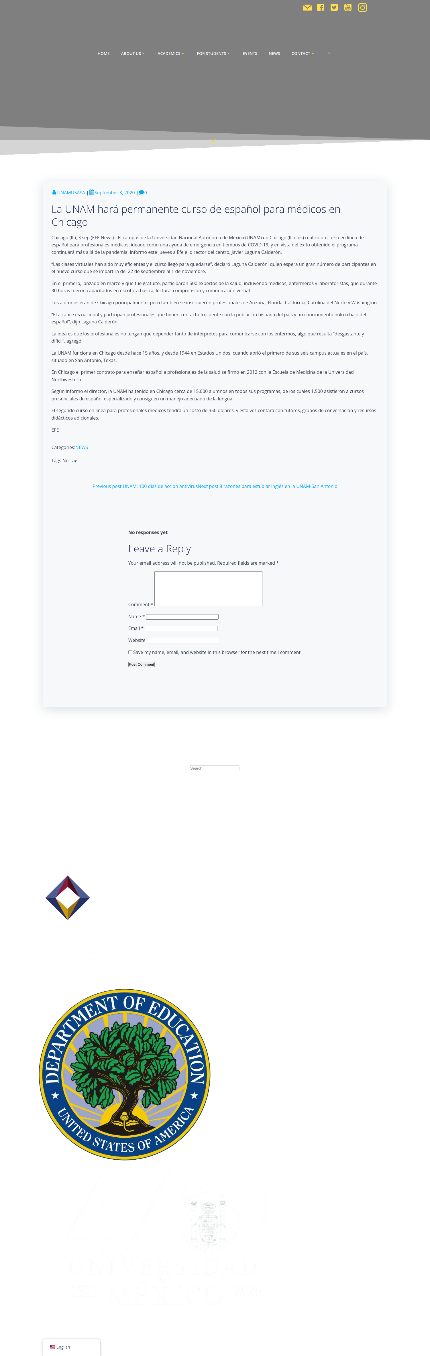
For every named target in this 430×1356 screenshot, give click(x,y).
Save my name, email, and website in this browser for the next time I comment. (217, 659)
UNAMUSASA (68, 192)
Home (103, 53)
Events (250, 53)
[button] (330, 53)
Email (136, 635)
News (274, 53)
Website (137, 647)
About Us (133, 53)
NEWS (81, 447)
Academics (171, 53)
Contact (303, 53)
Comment (140, 611)
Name (136, 623)
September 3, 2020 (112, 192)
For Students (214, 53)
